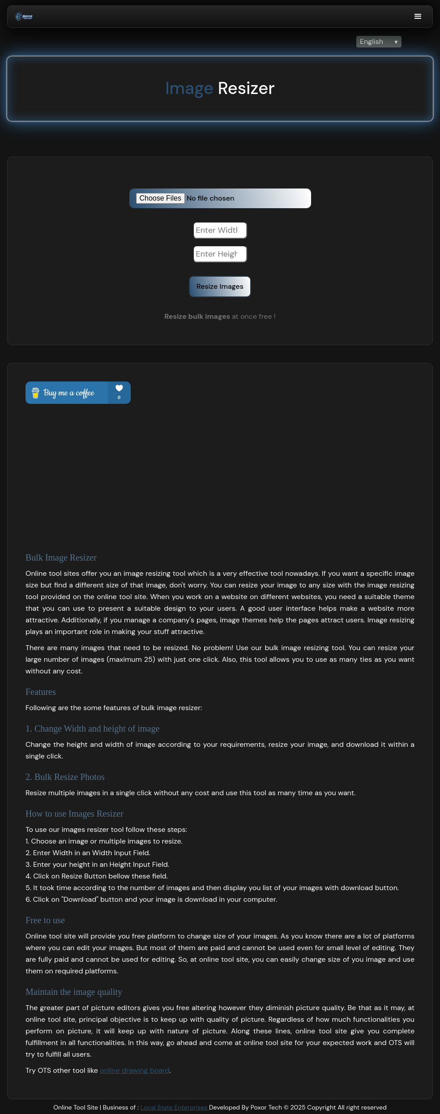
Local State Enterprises (175, 1107)
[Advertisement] (220, 471)
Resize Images (220, 286)
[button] (418, 16)
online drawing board (134, 1070)
